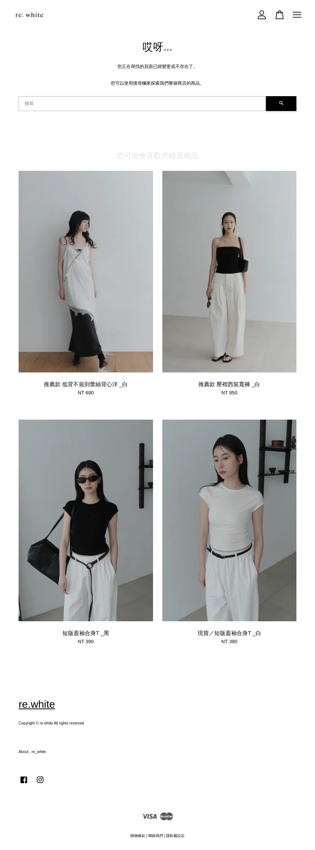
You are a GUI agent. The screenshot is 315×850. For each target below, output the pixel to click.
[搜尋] (142, 103)
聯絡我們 (155, 836)
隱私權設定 (175, 836)
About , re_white (32, 752)
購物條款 (137, 836)
